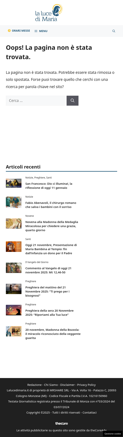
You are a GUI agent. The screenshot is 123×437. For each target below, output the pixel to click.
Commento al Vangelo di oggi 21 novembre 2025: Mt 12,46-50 (48, 270)
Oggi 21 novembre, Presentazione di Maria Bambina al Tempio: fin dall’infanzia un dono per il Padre (51, 249)
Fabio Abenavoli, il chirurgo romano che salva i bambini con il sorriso (50, 205)
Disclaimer (67, 385)
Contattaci (90, 412)
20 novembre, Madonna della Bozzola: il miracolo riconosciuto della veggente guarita (53, 334)
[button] (113, 31)
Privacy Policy (86, 385)
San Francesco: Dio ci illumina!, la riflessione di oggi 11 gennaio (48, 186)
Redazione (34, 385)
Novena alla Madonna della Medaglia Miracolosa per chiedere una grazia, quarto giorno (51, 226)
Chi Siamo (51, 385)
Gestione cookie (112, 433)
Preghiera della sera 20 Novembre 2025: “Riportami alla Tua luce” (49, 313)
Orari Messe (21, 30)
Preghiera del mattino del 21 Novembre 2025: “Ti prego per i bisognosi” (47, 291)
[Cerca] (72, 101)
